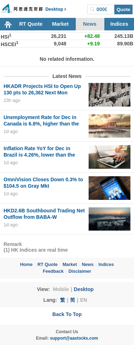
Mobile (61, 289)
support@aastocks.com (74, 338)
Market (60, 24)
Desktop (84, 289)
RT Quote (31, 24)
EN (83, 300)
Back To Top (67, 314)
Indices (119, 24)
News (89, 24)
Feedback (53, 271)
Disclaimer (79, 271)
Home (26, 264)
